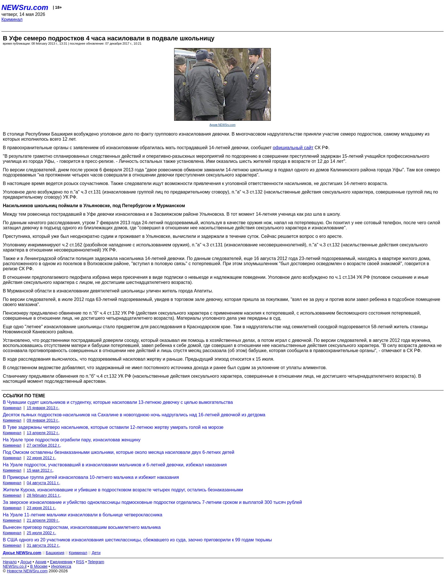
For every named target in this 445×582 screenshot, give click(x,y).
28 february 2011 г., (44, 495)
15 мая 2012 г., (40, 470)
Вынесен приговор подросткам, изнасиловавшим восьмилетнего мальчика (82, 527)
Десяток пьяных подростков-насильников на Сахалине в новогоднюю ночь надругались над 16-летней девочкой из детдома (134, 414)
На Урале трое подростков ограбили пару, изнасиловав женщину (72, 439)
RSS (80, 562)
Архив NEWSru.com (222, 124)
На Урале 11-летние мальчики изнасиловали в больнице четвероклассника (82, 514)
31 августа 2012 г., (43, 545)
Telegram (96, 562)
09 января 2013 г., (43, 420)
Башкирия (55, 552)
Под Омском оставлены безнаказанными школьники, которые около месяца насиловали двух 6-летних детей (118, 452)
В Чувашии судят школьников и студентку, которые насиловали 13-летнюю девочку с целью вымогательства (118, 402)
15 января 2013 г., (43, 408)
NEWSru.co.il (14, 566)
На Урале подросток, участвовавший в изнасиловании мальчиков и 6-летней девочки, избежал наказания (115, 464)
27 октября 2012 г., (44, 445)
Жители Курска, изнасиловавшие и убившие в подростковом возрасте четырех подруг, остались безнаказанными (123, 489)
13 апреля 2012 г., (43, 433)
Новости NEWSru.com (27, 571)
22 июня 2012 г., (41, 458)
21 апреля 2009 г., (43, 520)
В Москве (39, 566)
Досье (26, 562)
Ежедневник (61, 562)
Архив (40, 562)
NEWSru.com (24, 7)
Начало (10, 562)
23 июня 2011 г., (41, 508)
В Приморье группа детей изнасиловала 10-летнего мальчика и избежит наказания (91, 477)
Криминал (11, 19)
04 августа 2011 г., (43, 483)
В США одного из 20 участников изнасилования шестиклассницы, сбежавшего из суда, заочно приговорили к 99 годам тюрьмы (137, 539)
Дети (96, 552)
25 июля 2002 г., (41, 533)
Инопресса (61, 566)
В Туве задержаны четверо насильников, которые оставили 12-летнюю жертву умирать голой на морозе (113, 427)
